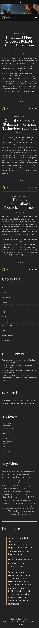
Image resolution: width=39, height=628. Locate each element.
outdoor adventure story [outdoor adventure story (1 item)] (9, 506)
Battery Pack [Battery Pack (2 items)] (23, 477)
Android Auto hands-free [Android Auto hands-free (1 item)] (9, 474)
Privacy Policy (31, 621)
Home (4, 307)
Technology (19, 34)
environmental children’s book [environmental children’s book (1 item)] (21, 488)
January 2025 (6, 436)
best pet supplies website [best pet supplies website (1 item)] (9, 480)
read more (19, 101)
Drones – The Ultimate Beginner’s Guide (16, 375)
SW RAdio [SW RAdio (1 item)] (4, 511)
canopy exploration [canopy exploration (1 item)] (22, 480)
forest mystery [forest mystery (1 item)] (26, 491)
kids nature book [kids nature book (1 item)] (6, 500)
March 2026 (6, 423)
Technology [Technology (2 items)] (14, 511)
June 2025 (5, 433)
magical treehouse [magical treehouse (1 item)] (25, 500)
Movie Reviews (7, 321)
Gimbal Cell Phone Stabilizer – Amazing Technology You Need (19, 124)
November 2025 (8, 428)
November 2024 (8, 441)
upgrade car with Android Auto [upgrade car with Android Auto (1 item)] (10, 514)
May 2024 (5, 446)
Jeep (3, 312)
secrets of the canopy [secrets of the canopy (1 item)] (20, 508)
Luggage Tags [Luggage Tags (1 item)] (15, 500)
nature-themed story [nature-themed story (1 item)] (20, 503)
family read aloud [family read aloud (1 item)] (16, 491)
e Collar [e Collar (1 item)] (33, 486)
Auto (3, 288)
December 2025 (8, 426)
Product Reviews (8, 335)
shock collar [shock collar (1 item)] (30, 508)
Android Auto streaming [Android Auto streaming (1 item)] (8, 477)
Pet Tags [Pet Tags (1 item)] (30, 506)
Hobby (4, 302)
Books (4, 292)
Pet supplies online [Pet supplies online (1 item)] (22, 506)
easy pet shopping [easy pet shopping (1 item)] (25, 486)
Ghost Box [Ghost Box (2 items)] (18, 494)
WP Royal (19, 624)
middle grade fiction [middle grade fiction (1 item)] (7, 503)
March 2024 (6, 451)
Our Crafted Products (19, 196)
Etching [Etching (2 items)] (6, 491)
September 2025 (8, 431)
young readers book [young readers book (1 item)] (25, 514)
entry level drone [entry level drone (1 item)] (7, 488)
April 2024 (5, 449)
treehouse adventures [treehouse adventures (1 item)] (28, 511)
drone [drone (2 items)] (16, 485)
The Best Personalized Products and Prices (19, 203)
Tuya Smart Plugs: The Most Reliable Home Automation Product (19, 43)
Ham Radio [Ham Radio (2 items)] (8, 497)
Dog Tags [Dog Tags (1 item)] (4, 486)
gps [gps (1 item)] (26, 494)
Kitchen (4, 316)
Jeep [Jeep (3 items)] (31, 497)
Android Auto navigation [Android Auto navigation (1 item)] (23, 474)
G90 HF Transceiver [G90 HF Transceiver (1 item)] (7, 494)
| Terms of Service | (19, 621)
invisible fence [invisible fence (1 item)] (23, 497)
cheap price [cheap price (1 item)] (31, 480)
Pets (4, 331)
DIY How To (6, 297)
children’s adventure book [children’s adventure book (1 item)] (9, 483)
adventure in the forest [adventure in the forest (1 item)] (8, 471)
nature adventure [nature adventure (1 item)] (31, 503)
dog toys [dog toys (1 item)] (9, 486)
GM (7, 109)
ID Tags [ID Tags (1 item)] (16, 497)
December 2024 (8, 438)
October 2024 (7, 443)
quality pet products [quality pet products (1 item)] (7, 508)
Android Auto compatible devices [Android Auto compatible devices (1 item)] (25, 471)
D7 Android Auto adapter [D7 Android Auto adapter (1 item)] (24, 483)
